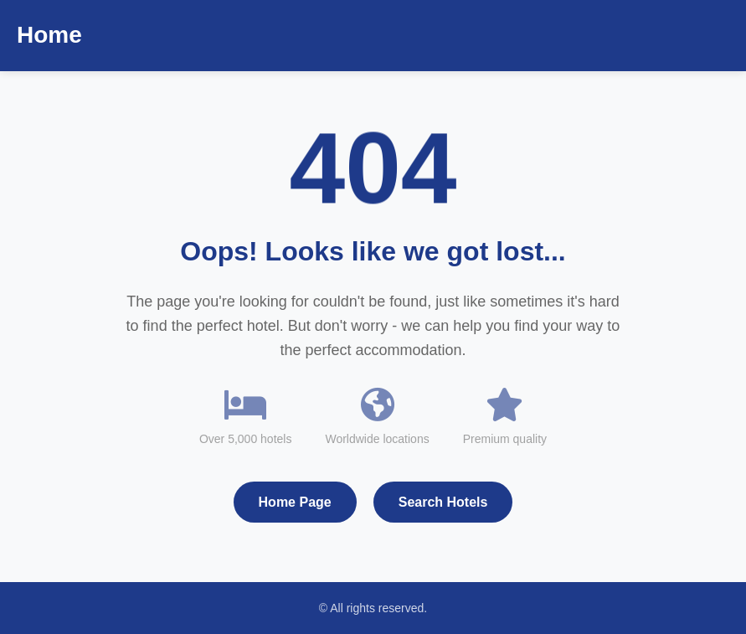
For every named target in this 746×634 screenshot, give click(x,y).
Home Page (295, 502)
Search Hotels (443, 502)
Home (49, 35)
